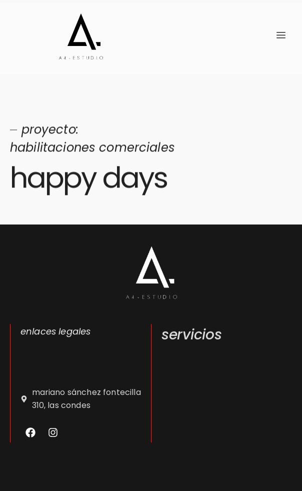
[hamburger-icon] (281, 35)
